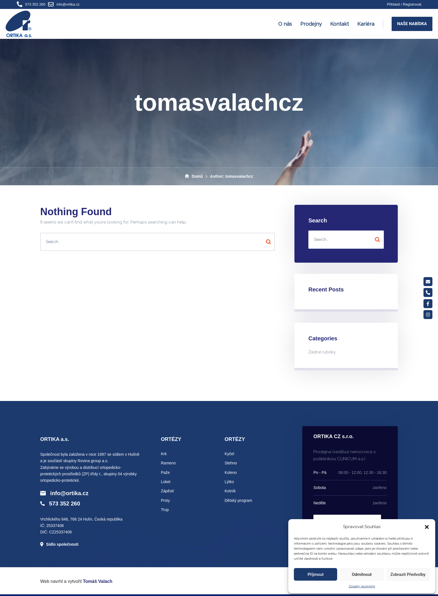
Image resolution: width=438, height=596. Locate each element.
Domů (194, 176)
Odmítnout (362, 574)
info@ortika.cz (68, 4)
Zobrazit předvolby (408, 574)
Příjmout (315, 574)
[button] (427, 527)
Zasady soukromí (362, 586)
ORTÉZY (171, 439)
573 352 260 (35, 4)
